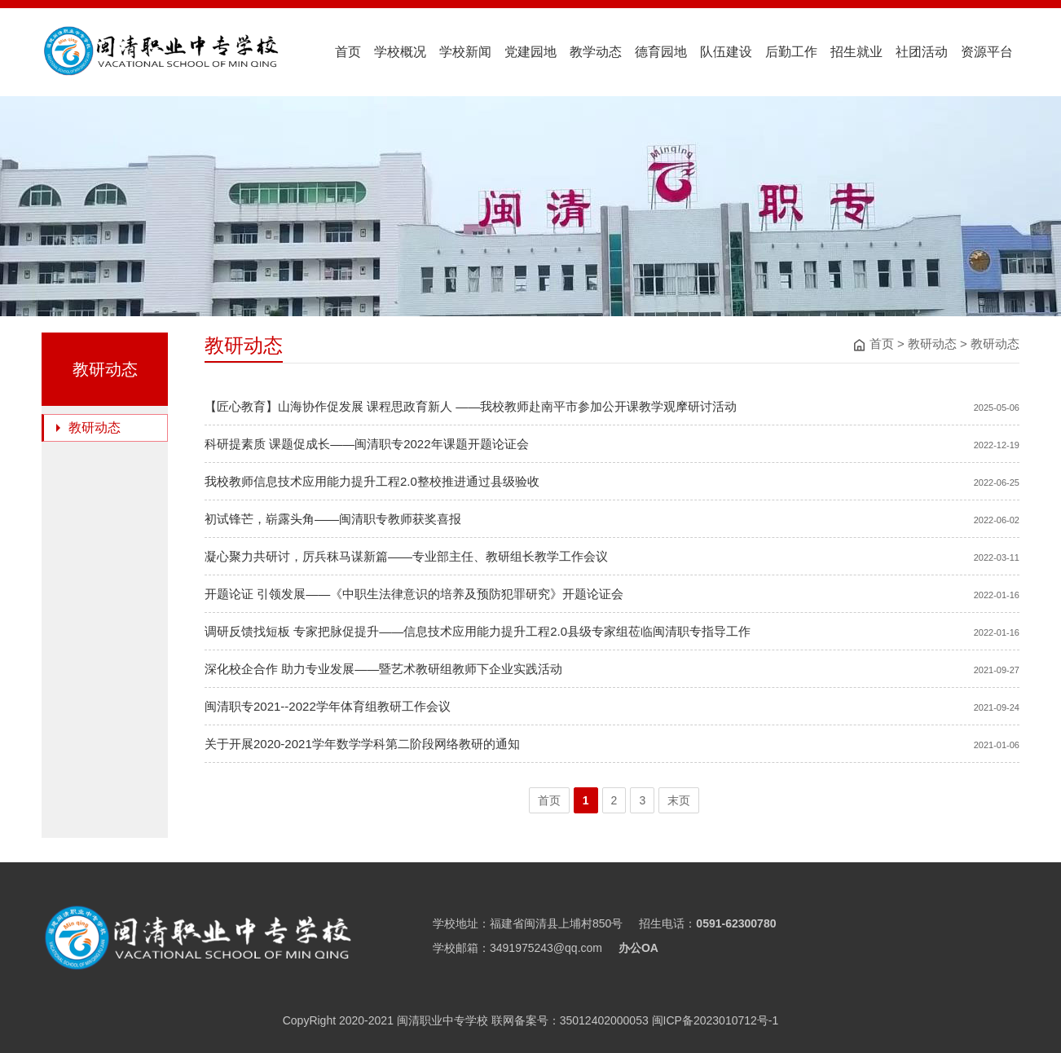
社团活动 (922, 52)
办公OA (638, 947)
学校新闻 (465, 52)
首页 (348, 52)
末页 (678, 800)
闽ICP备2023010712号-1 (714, 1020)
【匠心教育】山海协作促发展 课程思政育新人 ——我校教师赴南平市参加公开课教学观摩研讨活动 (471, 406)
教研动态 (932, 343)
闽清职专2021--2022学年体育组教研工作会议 (328, 706)
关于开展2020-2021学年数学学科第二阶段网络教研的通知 (362, 744)
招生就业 (856, 52)
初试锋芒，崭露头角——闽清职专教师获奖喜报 (333, 519)
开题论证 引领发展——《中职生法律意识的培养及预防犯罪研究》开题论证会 (414, 594)
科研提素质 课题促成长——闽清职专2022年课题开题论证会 (367, 444)
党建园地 (530, 52)
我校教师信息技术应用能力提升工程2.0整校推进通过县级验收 (372, 481)
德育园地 (661, 52)
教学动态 (596, 52)
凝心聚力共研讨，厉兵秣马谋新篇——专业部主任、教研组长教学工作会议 (406, 556)
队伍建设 (726, 52)
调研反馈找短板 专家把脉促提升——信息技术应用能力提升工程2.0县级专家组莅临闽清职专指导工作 (478, 631)
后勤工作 (791, 52)
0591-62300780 (736, 923)
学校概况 (400, 52)
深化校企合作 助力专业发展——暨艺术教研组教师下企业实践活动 (383, 669)
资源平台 (987, 52)
